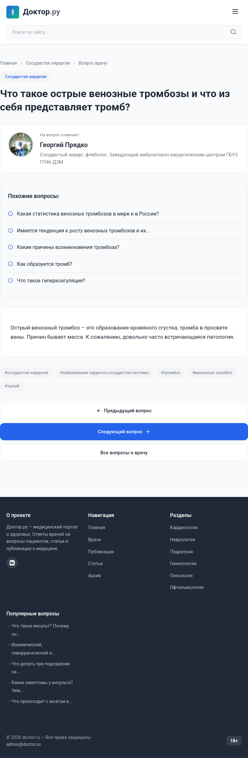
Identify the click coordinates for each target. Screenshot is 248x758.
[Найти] (233, 32)
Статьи (95, 563)
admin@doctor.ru (23, 744)
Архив (94, 575)
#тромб (12, 386)
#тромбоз (170, 372)
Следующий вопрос (124, 432)
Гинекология (183, 563)
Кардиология (184, 527)
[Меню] (235, 12)
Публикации (101, 551)
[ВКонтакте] (12, 563)
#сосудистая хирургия (26, 372)
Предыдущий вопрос (124, 411)
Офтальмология (187, 587)
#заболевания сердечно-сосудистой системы (104, 372)
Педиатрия (181, 551)
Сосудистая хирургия (48, 63)
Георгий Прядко (64, 145)
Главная (8, 63)
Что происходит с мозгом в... (41, 701)
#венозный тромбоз (212, 372)
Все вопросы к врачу (124, 453)
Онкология (181, 575)
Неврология (182, 539)
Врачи (94, 539)
